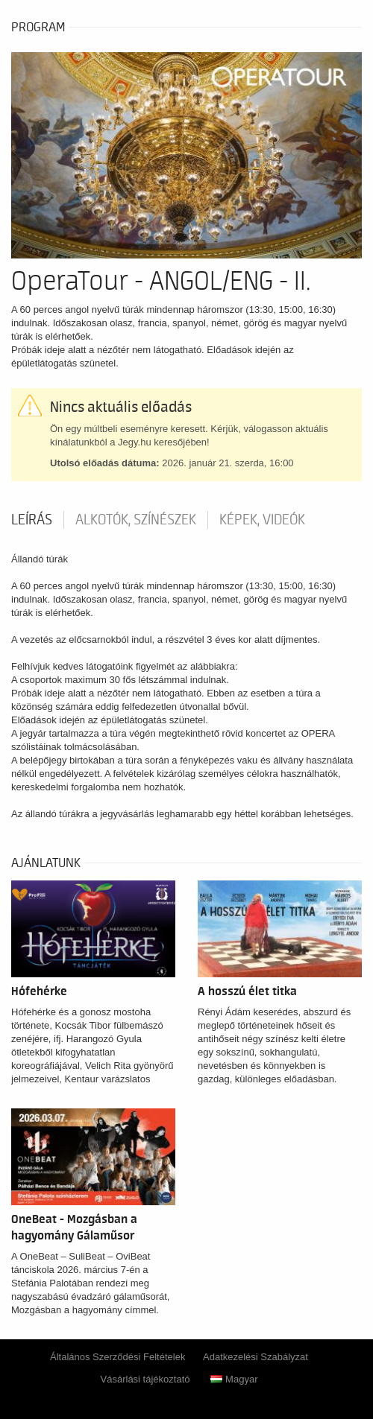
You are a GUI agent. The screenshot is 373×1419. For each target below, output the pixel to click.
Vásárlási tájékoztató (145, 1379)
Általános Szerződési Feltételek (117, 1356)
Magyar (233, 1379)
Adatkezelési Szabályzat (255, 1356)
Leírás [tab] (31, 520)
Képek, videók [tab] (262, 520)
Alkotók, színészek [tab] (135, 520)
